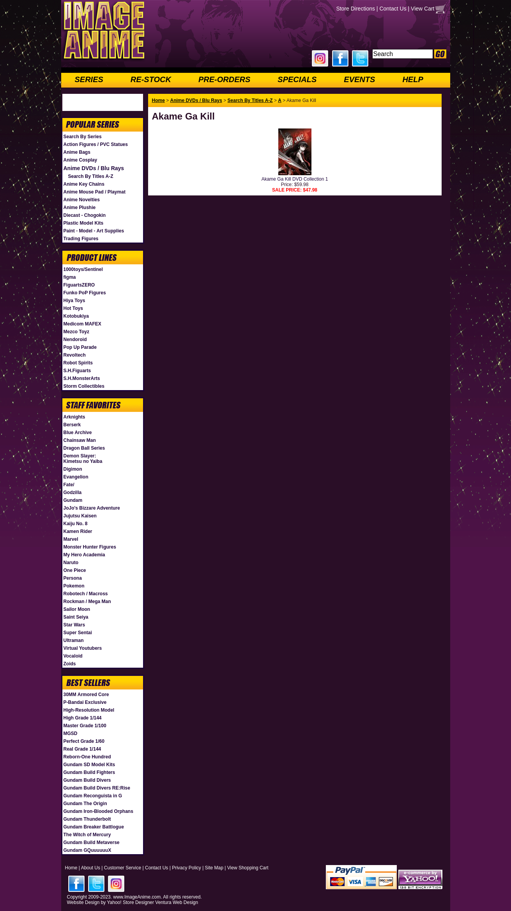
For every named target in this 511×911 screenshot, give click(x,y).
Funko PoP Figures (85, 292)
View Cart (422, 8)
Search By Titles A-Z (90, 176)
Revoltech (75, 355)
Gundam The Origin (85, 803)
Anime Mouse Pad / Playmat (95, 192)
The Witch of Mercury (87, 834)
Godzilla (73, 492)
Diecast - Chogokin (85, 215)
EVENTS (359, 79)
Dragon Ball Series (84, 448)
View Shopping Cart (248, 868)
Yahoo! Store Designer (130, 902)
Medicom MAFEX (82, 324)
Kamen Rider (78, 531)
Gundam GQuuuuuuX (87, 850)
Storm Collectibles (84, 386)
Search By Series (83, 136)
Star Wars (74, 625)
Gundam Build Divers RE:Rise (97, 788)
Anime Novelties (82, 199)
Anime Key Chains (84, 184)
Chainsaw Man (80, 440)
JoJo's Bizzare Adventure (92, 508)
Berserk (72, 424)
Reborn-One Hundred (87, 757)
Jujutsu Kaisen (80, 516)
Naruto (71, 562)
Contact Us (392, 8)
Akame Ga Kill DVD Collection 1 (295, 179)
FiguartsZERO (79, 285)
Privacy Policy (186, 868)
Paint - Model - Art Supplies (94, 231)
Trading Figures (81, 238)
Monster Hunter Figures (90, 547)
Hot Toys (73, 308)
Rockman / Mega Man (87, 601)
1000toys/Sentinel (83, 269)
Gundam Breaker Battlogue (94, 827)
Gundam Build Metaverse (92, 842)
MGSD (71, 733)
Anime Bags (77, 152)
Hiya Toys (74, 300)
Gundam (73, 500)
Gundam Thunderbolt (87, 819)
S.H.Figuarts (77, 370)
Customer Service (122, 868)
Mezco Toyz (76, 331)
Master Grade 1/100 (85, 725)
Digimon (73, 469)
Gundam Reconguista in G (93, 795)
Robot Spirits (78, 363)
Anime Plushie (80, 207)
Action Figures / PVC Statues (96, 144)
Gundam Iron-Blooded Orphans (98, 811)
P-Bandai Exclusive (85, 702)
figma (70, 277)
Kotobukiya (76, 316)
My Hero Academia (84, 555)
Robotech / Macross (86, 593)
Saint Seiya (76, 617)
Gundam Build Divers (87, 780)
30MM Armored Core (86, 694)
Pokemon (74, 586)
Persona (73, 578)
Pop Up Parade (80, 347)
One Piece (75, 570)
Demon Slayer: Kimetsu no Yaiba (83, 458)
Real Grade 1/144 (82, 749)
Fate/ (69, 484)
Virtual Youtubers (83, 648)
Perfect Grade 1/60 (84, 741)
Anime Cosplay (80, 160)
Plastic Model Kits (84, 223)
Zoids (70, 664)
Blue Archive (78, 432)
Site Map (214, 868)
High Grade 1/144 (83, 718)
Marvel (71, 539)
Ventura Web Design (176, 902)
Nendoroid (75, 339)
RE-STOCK (151, 79)
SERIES (89, 79)
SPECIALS (297, 79)
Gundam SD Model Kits (89, 764)
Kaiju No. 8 (76, 523)
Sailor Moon (77, 609)
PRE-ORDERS (224, 79)
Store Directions (355, 8)
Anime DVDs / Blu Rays (94, 168)
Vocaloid (73, 656)
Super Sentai (78, 632)
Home (158, 100)
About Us (90, 868)
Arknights (74, 417)
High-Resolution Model (89, 710)
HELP (412, 79)
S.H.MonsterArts (82, 378)
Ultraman (74, 640)
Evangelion (76, 477)
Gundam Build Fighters (89, 772)
